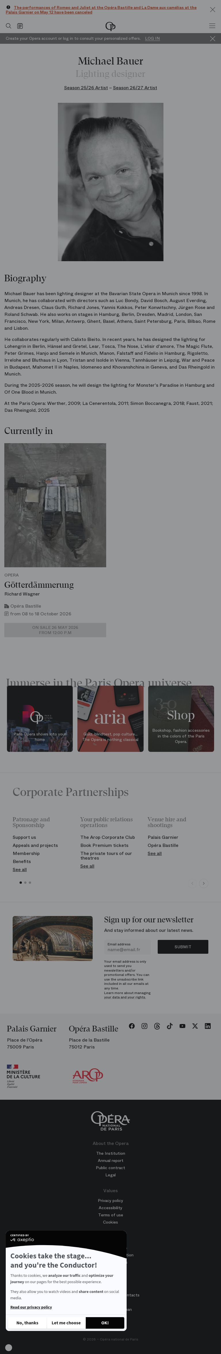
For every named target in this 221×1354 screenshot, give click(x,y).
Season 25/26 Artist (86, 87)
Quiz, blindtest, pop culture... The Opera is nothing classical (110, 737)
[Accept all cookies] (105, 1323)
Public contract (110, 1168)
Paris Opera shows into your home (40, 737)
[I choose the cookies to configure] (66, 1323)
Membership (26, 853)
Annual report (110, 1160)
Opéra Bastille (163, 845)
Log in (152, 38)
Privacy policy (110, 1200)
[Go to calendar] (21, 26)
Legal (110, 1175)
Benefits (22, 861)
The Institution (110, 1153)
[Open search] (7, 26)
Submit (183, 947)
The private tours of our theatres (106, 855)
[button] (8, 1347)
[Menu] (212, 26)
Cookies (110, 1222)
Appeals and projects (35, 845)
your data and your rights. (125, 997)
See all (20, 869)
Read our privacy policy (31, 1307)
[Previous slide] (192, 883)
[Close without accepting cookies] (27, 1323)
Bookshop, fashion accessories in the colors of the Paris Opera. (181, 736)
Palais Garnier (163, 837)
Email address (119, 944)
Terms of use (110, 1215)
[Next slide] (203, 883)
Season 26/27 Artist (135, 87)
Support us (24, 837)
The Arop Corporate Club (107, 837)
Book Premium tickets (104, 845)
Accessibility (110, 1208)
